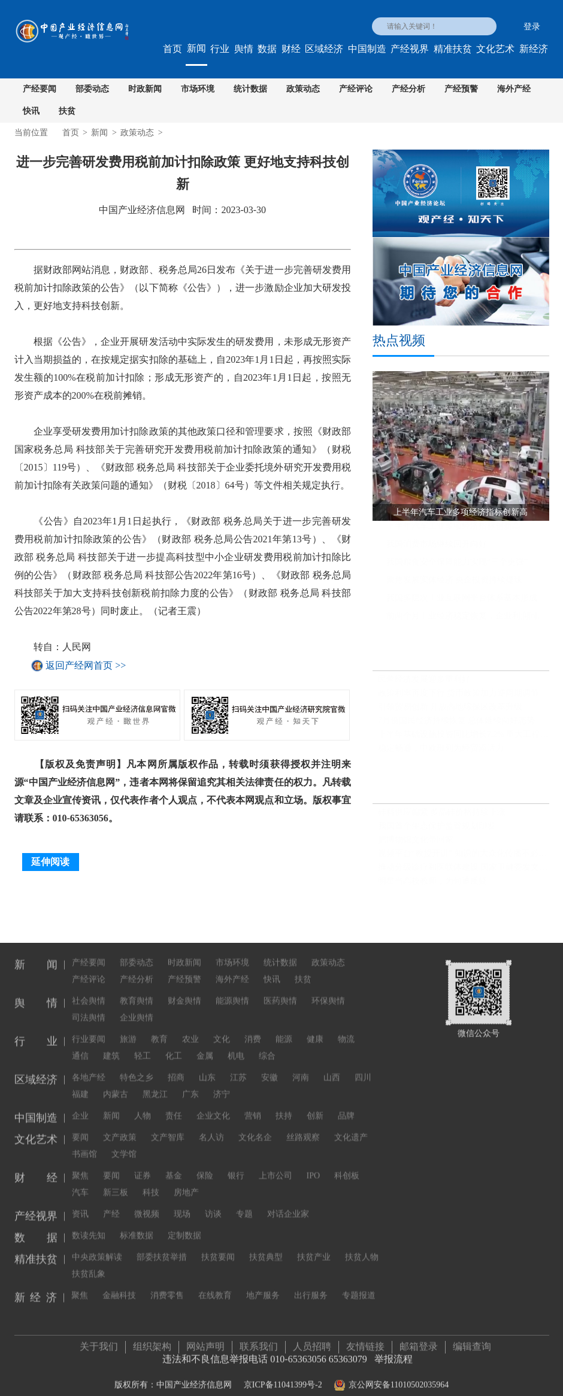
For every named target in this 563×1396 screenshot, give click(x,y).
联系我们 (259, 1342)
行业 (219, 49)
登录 (531, 26)
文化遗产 (351, 1128)
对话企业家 (288, 1205)
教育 (159, 1030)
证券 (142, 1167)
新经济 (533, 49)
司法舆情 (88, 1008)
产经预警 (461, 88)
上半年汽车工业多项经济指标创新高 (453, 531)
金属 (204, 1047)
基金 (173, 1167)
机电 (236, 1047)
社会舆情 (88, 992)
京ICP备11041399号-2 (283, 1380)
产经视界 (410, 49)
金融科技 (119, 1286)
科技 (151, 1183)
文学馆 (124, 1145)
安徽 (269, 1068)
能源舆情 (232, 992)
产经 (111, 1205)
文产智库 (167, 1128)
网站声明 (205, 1342)
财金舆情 (184, 992)
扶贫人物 (362, 1248)
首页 (172, 49)
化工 (173, 1047)
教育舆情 (136, 992)
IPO (313, 1167)
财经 (291, 49)
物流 (346, 1030)
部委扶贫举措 (162, 1248)
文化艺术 (495, 49)
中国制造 (367, 49)
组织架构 (152, 1342)
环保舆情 (328, 992)
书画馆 (84, 1145)
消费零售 (167, 1286)
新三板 (115, 1183)
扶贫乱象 (88, 1265)
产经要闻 (39, 88)
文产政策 (120, 1128)
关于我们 (99, 1342)
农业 (190, 1030)
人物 (142, 1107)
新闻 (196, 48)
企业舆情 (136, 1008)
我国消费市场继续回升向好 (436, 549)
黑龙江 (155, 1085)
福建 (80, 1085)
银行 (236, 1167)
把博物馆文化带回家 (415, 844)
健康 (315, 1030)
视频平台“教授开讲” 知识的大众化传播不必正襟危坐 (463, 858)
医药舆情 (280, 992)
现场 (182, 1205)
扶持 (284, 1107)
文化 (221, 1030)
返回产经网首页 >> (86, 665)
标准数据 (136, 1226)
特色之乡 (136, 1068)
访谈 (213, 1205)
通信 (80, 1047)
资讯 (80, 1205)
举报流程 (393, 1354)
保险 (204, 1167)
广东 (190, 1085)
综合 (267, 1047)
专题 (244, 1205)
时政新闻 (145, 88)
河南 (300, 1068)
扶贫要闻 (218, 1248)
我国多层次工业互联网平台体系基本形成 (461, 603)
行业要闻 (88, 1030)
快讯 (31, 111)
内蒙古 (115, 1085)
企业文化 (213, 1107)
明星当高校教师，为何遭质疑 (432, 886)
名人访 (211, 1128)
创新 (315, 1107)
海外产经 (514, 88)
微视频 (146, 1205)
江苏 (238, 1068)
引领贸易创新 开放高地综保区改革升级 (450, 712)
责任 (173, 1107)
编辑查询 (472, 1342)
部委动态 (92, 88)
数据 (267, 49)
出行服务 (311, 1286)
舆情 (243, 49)
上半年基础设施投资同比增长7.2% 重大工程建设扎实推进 (463, 739)
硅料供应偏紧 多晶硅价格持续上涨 (442, 817)
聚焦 (80, 1167)
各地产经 (88, 1068)
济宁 (221, 1085)
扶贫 (67, 111)
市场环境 (197, 88)
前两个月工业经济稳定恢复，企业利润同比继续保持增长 (467, 621)
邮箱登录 (418, 1342)
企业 (80, 1107)
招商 (176, 1068)
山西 (331, 1068)
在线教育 (215, 1286)
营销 (252, 1107)
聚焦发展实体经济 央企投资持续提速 (454, 585)
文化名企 (255, 1128)
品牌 (346, 1107)
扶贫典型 (266, 1248)
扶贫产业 (314, 1248)
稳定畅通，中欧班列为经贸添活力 (441, 753)
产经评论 (356, 88)
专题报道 (359, 1286)
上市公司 (275, 1167)
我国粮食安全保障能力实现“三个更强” (457, 567)
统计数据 (250, 88)
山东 (207, 1068)
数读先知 (88, 1226)
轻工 (142, 1047)
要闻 (80, 1128)
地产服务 (263, 1286)
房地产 (186, 1183)
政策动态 (303, 88)
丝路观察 (303, 1128)
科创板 (346, 1167)
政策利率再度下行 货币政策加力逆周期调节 (459, 698)
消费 (252, 1030)
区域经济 (324, 49)
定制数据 (184, 1226)
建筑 (111, 1047)
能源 (284, 1030)
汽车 (80, 1183)
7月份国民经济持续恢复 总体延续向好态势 (456, 725)
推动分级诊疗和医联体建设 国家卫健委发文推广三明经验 (463, 872)
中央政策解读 (97, 1248)
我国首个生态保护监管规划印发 (436, 831)
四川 (363, 1068)
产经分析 (408, 88)
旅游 (128, 1030)
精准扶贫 (453, 49)
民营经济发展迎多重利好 (424, 684)
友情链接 (365, 1342)
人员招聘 (312, 1342)
